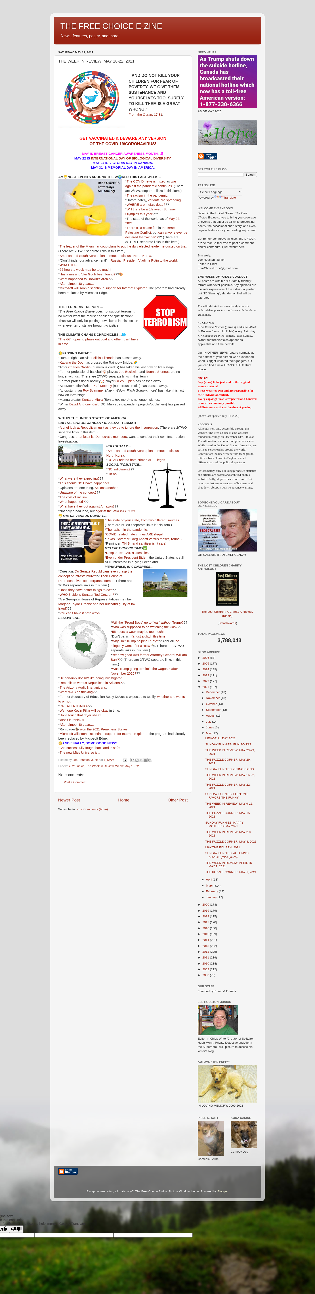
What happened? (72, 501)
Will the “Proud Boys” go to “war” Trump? (148, 622)
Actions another (106, 488)
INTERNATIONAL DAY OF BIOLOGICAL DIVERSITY (130, 158)
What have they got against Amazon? (87, 506)
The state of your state (122, 520)
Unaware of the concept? (78, 492)
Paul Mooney (102, 386)
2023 (206, 675)
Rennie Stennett (158, 371)
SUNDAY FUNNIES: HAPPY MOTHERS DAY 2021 (224, 824)
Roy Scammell (93, 390)
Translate (225, 197)
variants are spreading (164, 200)
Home (123, 800)
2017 (206, 922)
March (210, 885)
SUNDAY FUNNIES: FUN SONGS (228, 744)
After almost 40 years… (77, 283)
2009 (206, 969)
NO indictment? (119, 469)
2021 (72, 766)
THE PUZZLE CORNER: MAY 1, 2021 (230, 872)
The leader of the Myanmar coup (84, 246)
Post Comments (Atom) (92, 809)
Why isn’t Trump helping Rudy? (135, 641)
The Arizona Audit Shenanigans (83, 687)
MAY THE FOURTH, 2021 (222, 847)
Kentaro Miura (92, 399)
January (212, 897)
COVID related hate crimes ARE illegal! (136, 460)
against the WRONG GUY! (115, 511)
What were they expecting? (80, 478)
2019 (206, 910)
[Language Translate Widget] (220, 192)
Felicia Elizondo (103, 358)
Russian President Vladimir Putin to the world (144, 260)
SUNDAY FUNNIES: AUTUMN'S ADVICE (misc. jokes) (227, 854)
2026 (206, 657)
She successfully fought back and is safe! (90, 748)
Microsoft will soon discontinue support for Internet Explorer (103, 288)
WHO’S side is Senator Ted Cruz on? (87, 594)
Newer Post (69, 800)
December (213, 692)
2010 (206, 963)
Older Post (178, 800)
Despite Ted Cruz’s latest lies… (129, 553)
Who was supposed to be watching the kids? (145, 627)
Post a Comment (75, 782)
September (214, 709)
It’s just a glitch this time (147, 636)
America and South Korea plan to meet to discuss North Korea (105, 256)
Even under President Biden (126, 557)
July (209, 721)
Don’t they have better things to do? (86, 590)
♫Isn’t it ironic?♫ (72, 720)
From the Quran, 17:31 (145, 114)
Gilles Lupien (125, 381)
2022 (206, 681)
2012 (206, 951)
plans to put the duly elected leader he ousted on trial (147, 246)
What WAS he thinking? (77, 692)
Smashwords (227, 623)
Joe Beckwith (128, 371)
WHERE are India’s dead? (146, 204)
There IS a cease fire (142, 228)
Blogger (222, 1191)
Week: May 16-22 (127, 766)
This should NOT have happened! (84, 483)
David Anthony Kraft (84, 404)
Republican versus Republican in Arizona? (91, 683)
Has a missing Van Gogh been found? (88, 274)
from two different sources (160, 520)
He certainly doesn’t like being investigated (91, 678)
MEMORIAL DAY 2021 (220, 738)
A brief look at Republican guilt (82, 427)
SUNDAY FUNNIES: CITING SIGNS (229, 769)
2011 (206, 957)
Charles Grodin (79, 367)
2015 (206, 934)
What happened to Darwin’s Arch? (85, 279)
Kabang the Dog (72, 362)
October (212, 704)
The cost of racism (73, 497)
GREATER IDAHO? (74, 706)
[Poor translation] (16, 1229)
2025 (206, 663)
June (209, 727)
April (209, 879)
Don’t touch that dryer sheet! (80, 715)
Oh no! (113, 474)
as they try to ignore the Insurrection (131, 427)
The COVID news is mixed (146, 181)
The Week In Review (100, 766)
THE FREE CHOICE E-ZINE (111, 26)
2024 (206, 669)
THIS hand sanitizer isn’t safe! (144, 543)
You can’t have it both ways (80, 613)
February (212, 891)
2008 (206, 975)
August (211, 715)
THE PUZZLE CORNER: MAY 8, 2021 (230, 841)
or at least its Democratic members (101, 436)
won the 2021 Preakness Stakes (104, 729)
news (80, 766)
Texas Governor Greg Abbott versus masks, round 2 (144, 539)
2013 (206, 946)
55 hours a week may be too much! (85, 269)
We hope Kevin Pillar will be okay (84, 710)
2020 (206, 904)
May (209, 733)
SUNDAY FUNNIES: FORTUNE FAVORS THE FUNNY (226, 795)
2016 (206, 928)
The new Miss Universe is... (80, 752)
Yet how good (125, 655)
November (213, 698)
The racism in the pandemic (147, 195)
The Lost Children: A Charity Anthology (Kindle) (227, 610)
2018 (206, 916)
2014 (206, 940)
